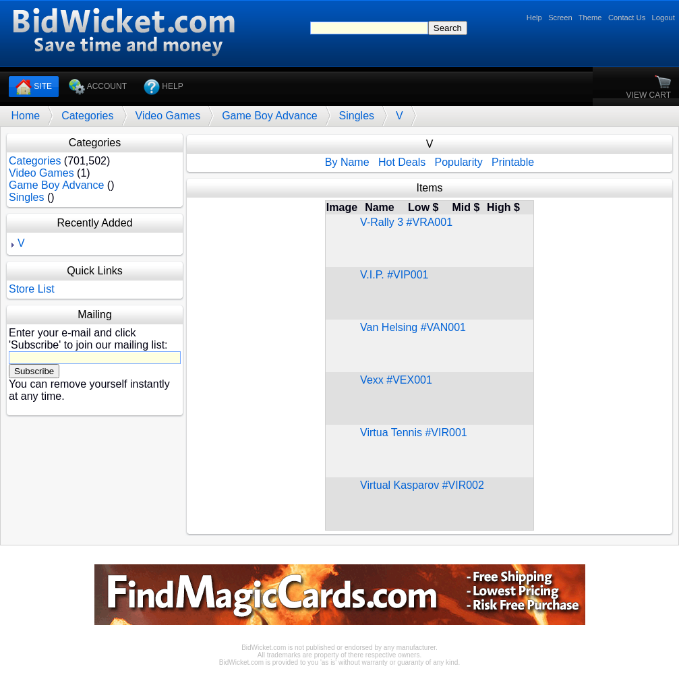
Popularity (459, 162)
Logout (663, 17)
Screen (560, 17)
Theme (590, 17)
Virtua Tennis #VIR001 (413, 432)
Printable (513, 162)
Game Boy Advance (269, 115)
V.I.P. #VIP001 (394, 274)
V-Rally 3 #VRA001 (406, 222)
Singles (356, 115)
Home (25, 115)
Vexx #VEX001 (396, 380)
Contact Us (626, 17)
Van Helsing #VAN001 (413, 327)
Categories (87, 115)
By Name (347, 162)
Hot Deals (401, 162)
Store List (32, 289)
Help (534, 17)
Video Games (168, 115)
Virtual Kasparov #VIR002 (422, 485)
